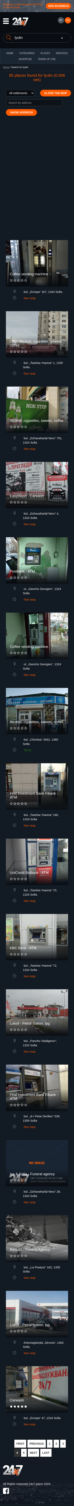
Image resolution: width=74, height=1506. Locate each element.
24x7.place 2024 (39, 1483)
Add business (58, 5)
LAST (46, 1452)
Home (6, 67)
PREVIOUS (36, 1443)
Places (45, 53)
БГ (60, 20)
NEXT (33, 1452)
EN (68, 20)
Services (62, 53)
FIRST (20, 1443)
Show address (21, 112)
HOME (9, 53)
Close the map (55, 93)
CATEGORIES (27, 53)
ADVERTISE (25, 59)
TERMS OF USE (46, 59)
